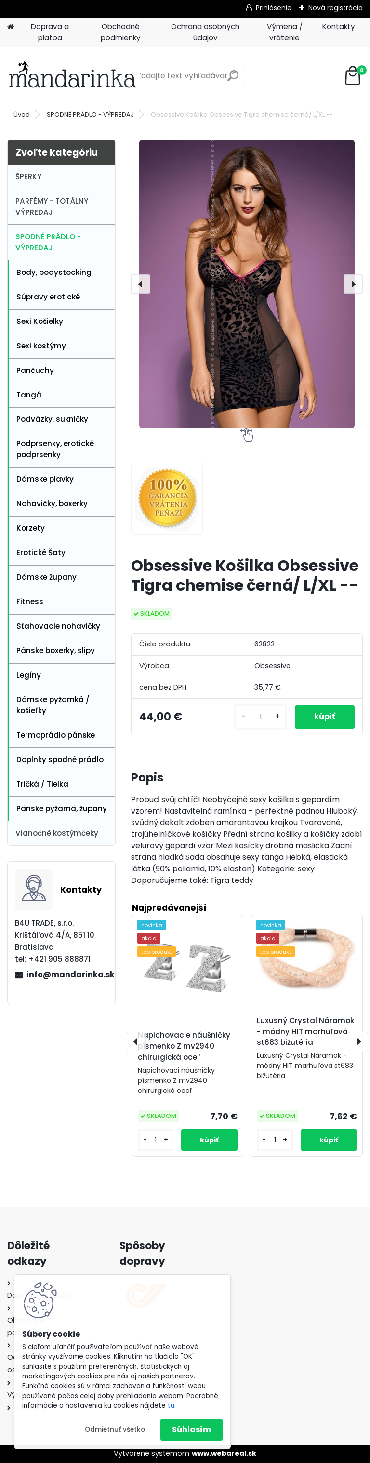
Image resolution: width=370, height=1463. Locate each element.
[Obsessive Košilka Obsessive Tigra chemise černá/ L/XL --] (247, 284)
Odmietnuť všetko (115, 1429)
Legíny (28, 675)
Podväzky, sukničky (52, 419)
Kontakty (338, 27)
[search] (232, 79)
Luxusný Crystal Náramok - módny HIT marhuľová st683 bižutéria (305, 1032)
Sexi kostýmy (41, 346)
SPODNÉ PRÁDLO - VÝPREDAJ (90, 114)
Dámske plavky (45, 479)
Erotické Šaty (41, 552)
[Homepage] (10, 27)
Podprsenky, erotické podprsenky (55, 448)
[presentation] (140, 284)
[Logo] (73, 76)
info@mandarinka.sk (66, 974)
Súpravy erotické (48, 297)
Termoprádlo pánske (55, 735)
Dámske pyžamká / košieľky (53, 705)
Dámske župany (46, 577)
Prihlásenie (273, 7)
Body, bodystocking (54, 272)
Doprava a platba (50, 32)
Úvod (21, 114)
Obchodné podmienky (121, 32)
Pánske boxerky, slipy (55, 650)
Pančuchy (35, 370)
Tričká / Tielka (42, 784)
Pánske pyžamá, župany (61, 809)
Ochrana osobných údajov (205, 32)
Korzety (30, 528)
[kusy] (260, 716)
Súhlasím (191, 1429)
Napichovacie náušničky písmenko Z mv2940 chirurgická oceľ (184, 1046)
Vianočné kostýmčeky (56, 833)
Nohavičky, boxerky (52, 503)
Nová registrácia (335, 7)
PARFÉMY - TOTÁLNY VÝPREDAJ (51, 206)
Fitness (29, 601)
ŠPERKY (28, 177)
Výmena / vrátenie (285, 32)
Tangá (28, 395)
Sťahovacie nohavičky (58, 626)
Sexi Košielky (39, 321)
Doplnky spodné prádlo (60, 760)
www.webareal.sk (224, 1453)
